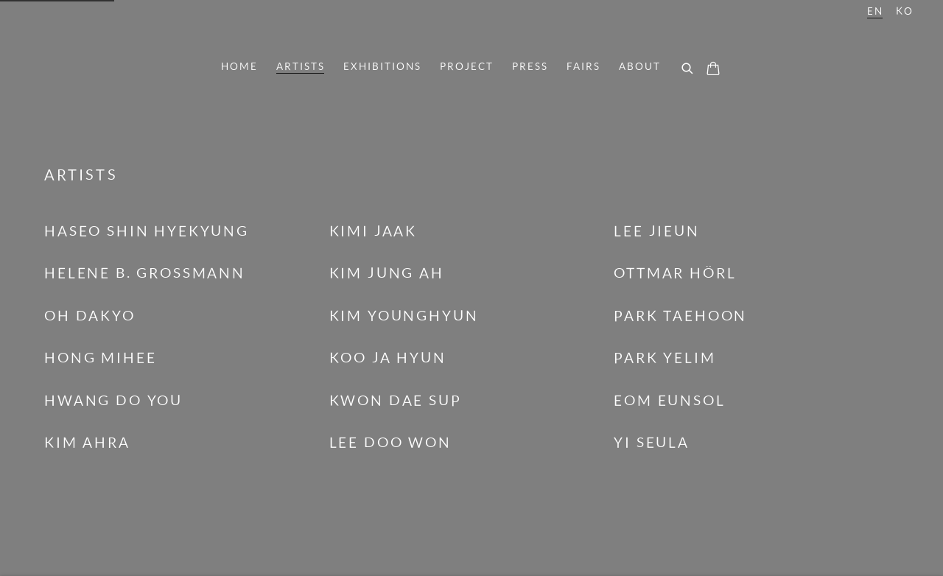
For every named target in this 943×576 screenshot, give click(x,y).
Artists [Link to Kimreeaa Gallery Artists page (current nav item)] (300, 66)
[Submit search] (688, 69)
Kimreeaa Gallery (471, 27)
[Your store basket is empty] (713, 70)
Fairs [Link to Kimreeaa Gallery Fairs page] (583, 66)
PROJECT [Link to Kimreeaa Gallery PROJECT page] (467, 66)
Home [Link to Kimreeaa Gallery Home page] (239, 66)
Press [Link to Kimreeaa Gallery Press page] (530, 66)
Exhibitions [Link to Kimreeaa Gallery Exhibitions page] (382, 66)
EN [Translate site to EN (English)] (875, 11)
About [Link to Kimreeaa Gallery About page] (640, 66)
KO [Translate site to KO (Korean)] (905, 11)
